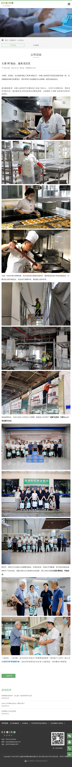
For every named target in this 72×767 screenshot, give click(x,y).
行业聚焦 (36, 45)
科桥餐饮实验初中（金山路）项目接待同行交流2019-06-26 (17, 697)
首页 (6, 40)
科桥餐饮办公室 (30, 68)
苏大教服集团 (14, 723)
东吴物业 (25, 723)
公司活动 (13, 45)
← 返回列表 (8, 676)
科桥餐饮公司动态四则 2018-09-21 (9, 712)
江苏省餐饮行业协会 (56, 723)
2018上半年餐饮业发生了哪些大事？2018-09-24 (13, 705)
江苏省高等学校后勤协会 (39, 723)
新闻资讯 (13, 40)
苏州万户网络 (64, 756)
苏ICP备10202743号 (45, 756)
